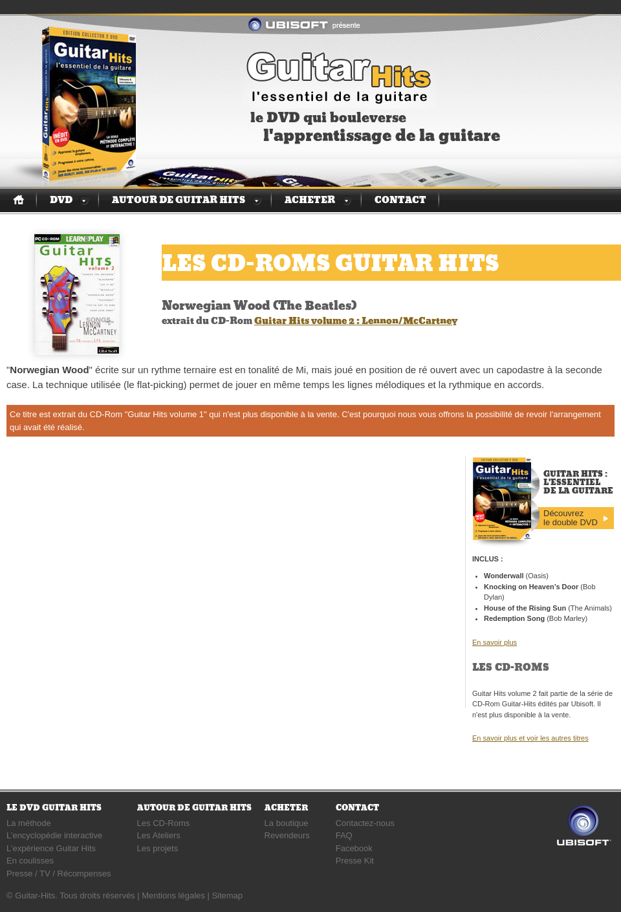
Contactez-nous (365, 823)
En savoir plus (494, 642)
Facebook (354, 848)
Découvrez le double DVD (570, 518)
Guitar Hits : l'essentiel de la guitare (339, 76)
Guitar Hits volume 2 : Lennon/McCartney (355, 321)
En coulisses (30, 860)
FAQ (344, 835)
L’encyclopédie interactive (54, 835)
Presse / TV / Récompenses (58, 873)
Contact (400, 200)
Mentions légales (173, 895)
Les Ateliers (158, 835)
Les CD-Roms (163, 823)
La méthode (28, 823)
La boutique (287, 823)
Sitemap (227, 895)
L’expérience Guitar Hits (51, 848)
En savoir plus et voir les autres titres (530, 738)
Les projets (158, 848)
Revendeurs (287, 835)
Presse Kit (355, 860)
